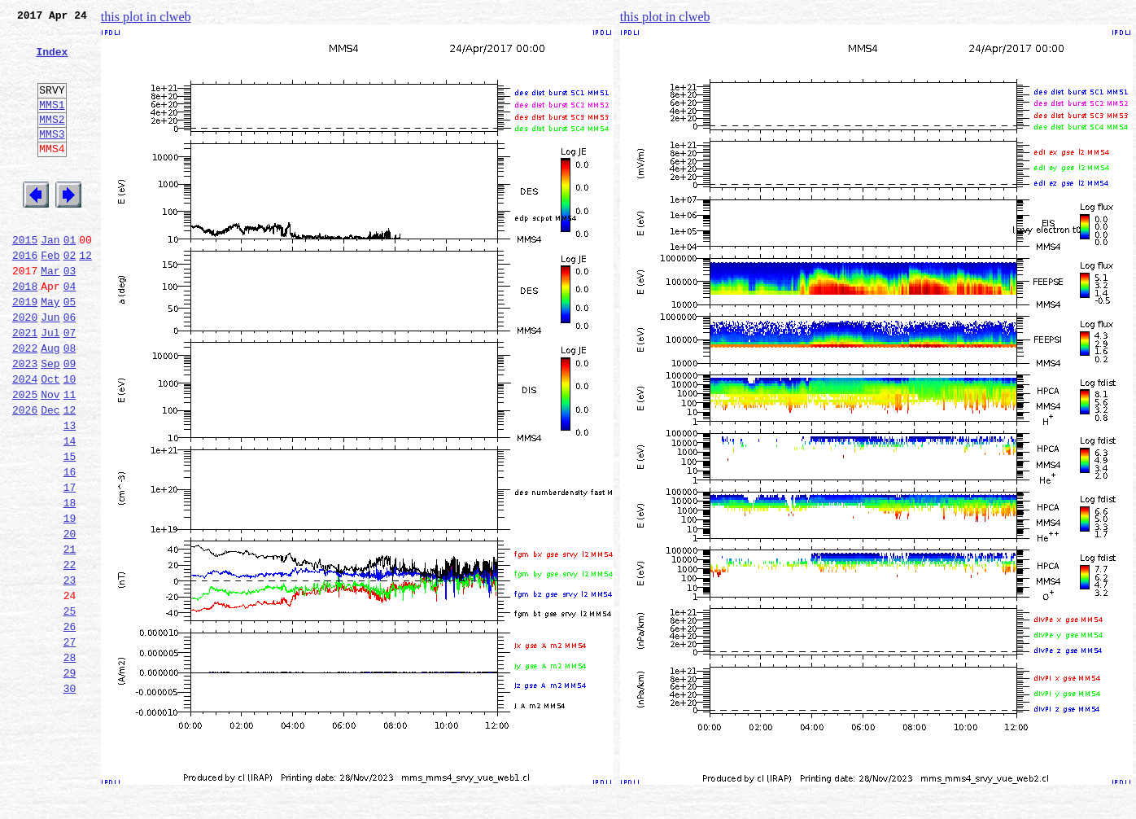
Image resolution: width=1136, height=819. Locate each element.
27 (69, 744)
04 (69, 332)
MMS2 (51, 141)
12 (85, 296)
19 (69, 600)
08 (69, 403)
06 (69, 368)
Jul (50, 386)
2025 (24, 457)
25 (69, 708)
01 (69, 278)
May (50, 350)
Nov (50, 457)
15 (69, 529)
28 (69, 762)
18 (69, 583)
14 (69, 511)
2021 (24, 386)
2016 (24, 296)
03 (69, 314)
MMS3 (51, 158)
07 (69, 386)
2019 (24, 350)
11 (69, 457)
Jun (50, 368)
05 (69, 350)
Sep (50, 421)
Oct (50, 439)
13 (69, 493)
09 (69, 421)
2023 (24, 421)
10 (69, 439)
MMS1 (51, 123)
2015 (24, 278)
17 (69, 565)
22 (69, 654)
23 (69, 672)
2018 (24, 332)
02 (69, 296)
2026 (24, 475)
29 (69, 780)
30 (69, 798)
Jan (50, 278)
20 (69, 618)
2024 (24, 439)
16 (69, 547)
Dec (50, 475)
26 (69, 726)
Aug (50, 403)
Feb (50, 296)
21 (69, 636)
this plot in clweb (146, 17)
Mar (50, 314)
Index (52, 61)
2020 (24, 368)
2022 (24, 403)
